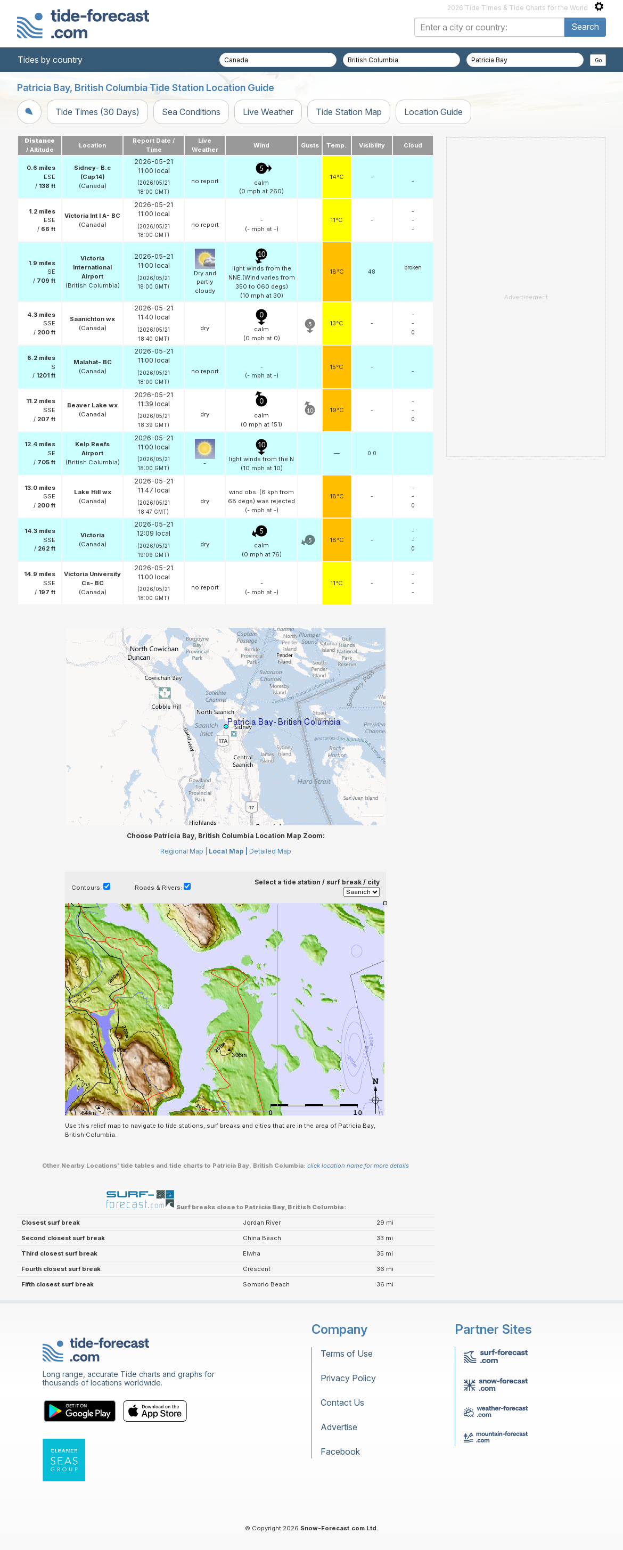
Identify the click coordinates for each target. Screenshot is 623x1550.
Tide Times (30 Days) (97, 111)
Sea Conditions (191, 111)
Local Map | (228, 851)
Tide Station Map (349, 111)
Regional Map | (183, 851)
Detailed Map (270, 851)
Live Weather (268, 111)
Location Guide (433, 111)
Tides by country (50, 59)
